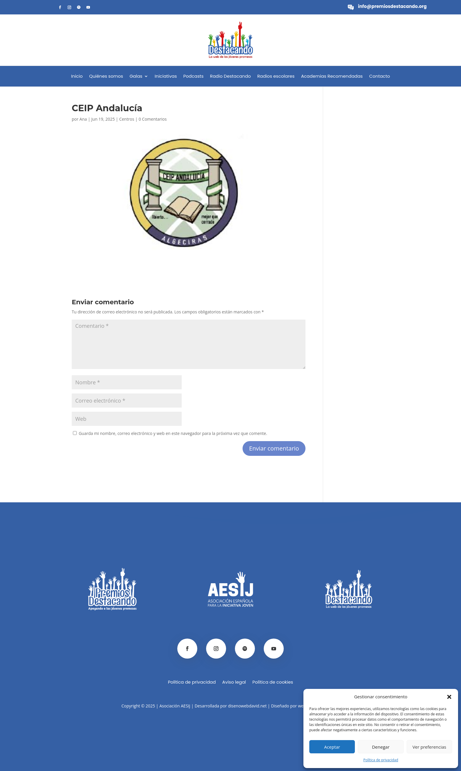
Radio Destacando (230, 76)
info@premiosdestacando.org (392, 6)
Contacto (379, 76)
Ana (83, 119)
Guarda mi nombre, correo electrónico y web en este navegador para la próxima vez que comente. (173, 433)
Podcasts (193, 76)
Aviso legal (234, 682)
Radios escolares (276, 76)
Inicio (77, 76)
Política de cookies (272, 682)
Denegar (381, 747)
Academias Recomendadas (332, 76)
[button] (449, 697)
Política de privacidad (380, 759)
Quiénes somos (106, 76)
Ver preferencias (429, 747)
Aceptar (332, 747)
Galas (136, 76)
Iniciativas (166, 76)
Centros (126, 119)
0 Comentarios (152, 119)
